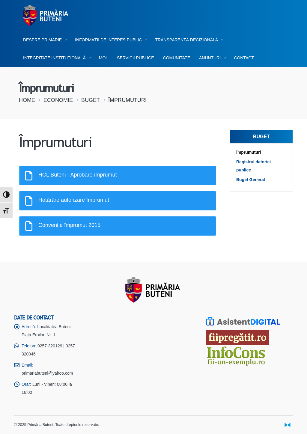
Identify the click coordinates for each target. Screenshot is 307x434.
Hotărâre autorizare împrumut (73, 200)
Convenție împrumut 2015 (69, 225)
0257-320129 (49, 345)
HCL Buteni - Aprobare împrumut (77, 175)
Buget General (250, 179)
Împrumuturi (248, 152)
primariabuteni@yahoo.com (47, 373)
